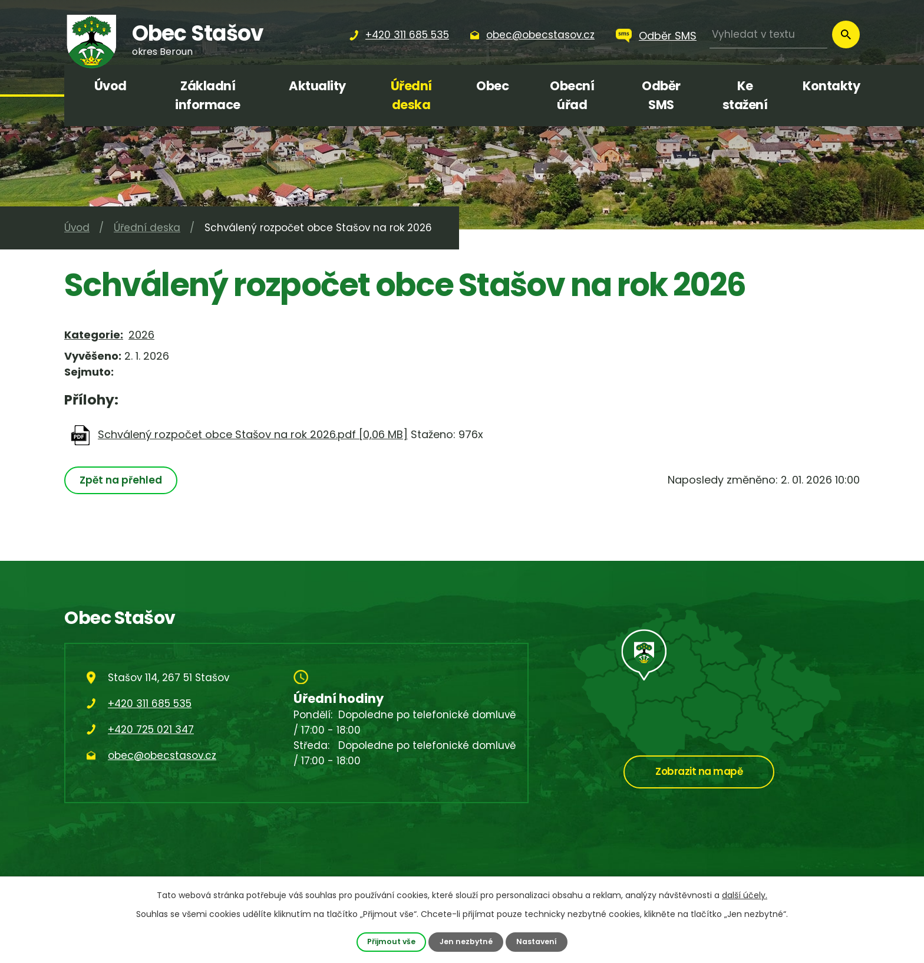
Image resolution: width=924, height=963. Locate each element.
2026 (141, 334)
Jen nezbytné (466, 941)
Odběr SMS (668, 35)
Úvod (110, 85)
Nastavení (537, 941)
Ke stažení (745, 95)
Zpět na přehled (121, 480)
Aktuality (317, 85)
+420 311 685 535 (150, 703)
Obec (492, 85)
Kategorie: (93, 334)
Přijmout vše (390, 941)
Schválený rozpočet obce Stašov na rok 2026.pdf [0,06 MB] (253, 434)
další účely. (744, 895)
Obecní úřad (572, 95)
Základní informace (207, 95)
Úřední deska (411, 95)
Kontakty (831, 85)
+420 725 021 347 (151, 729)
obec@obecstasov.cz (162, 755)
